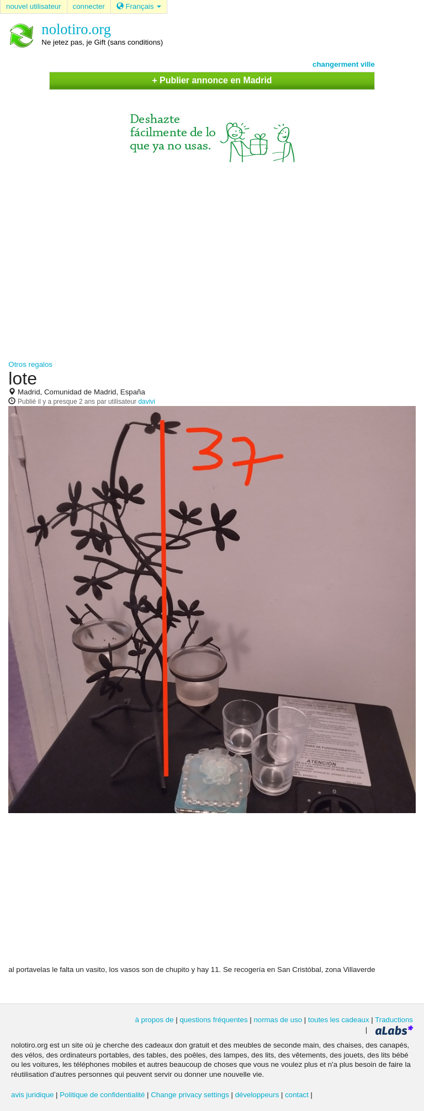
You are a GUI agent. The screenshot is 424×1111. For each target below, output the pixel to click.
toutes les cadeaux (338, 1020)
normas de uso (277, 1020)
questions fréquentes (213, 1020)
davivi (146, 401)
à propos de (154, 1020)
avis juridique (32, 1095)
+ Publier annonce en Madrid (212, 80)
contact (297, 1095)
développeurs (257, 1095)
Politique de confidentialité (102, 1095)
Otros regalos (30, 364)
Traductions (394, 1020)
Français (138, 6)
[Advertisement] (212, 256)
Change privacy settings (190, 1095)
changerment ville (343, 64)
